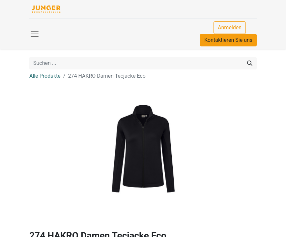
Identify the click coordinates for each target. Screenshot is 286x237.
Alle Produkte (45, 76)
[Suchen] (250, 63)
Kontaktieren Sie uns (228, 40)
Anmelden (230, 27)
